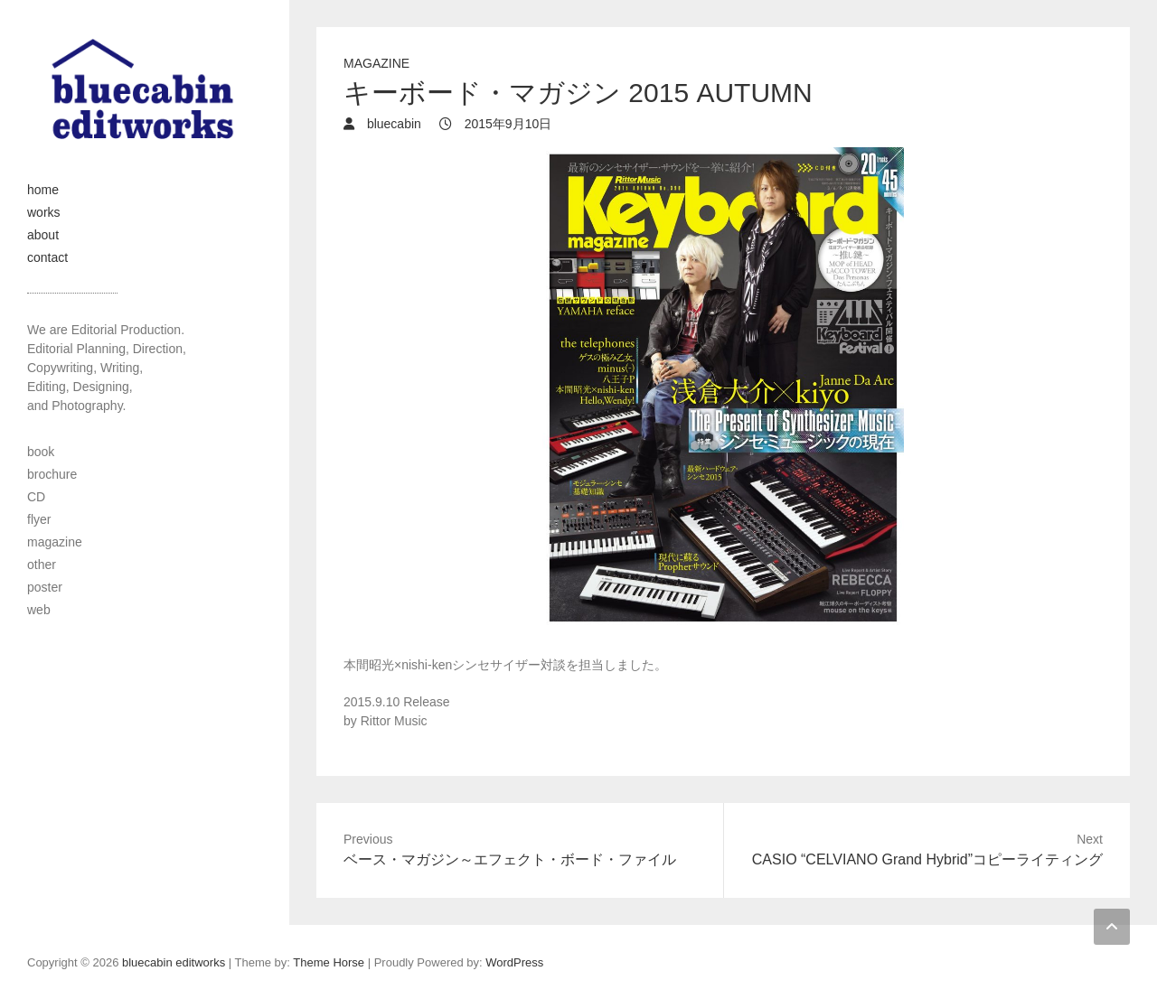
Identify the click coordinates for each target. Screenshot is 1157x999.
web (39, 609)
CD (36, 497)
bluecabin (392, 124)
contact (47, 257)
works (44, 212)
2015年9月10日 (506, 124)
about (43, 235)
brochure (52, 474)
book (40, 451)
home (43, 189)
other (41, 564)
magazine (376, 63)
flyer (39, 519)
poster (44, 587)
